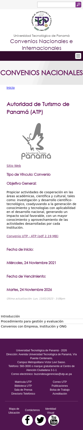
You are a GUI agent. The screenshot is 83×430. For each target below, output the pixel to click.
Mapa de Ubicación (14, 410)
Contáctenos (32, 410)
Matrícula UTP (23, 381)
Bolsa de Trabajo (60, 389)
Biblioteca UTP (23, 385)
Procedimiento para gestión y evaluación (32, 321)
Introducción (10, 316)
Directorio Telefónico (23, 393)
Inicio (11, 87)
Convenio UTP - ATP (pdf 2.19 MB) (32, 236)
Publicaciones (60, 385)
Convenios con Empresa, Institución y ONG (34, 326)
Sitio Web (14, 165)
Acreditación (60, 393)
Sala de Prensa (23, 389)
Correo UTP (60, 381)
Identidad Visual (50, 410)
